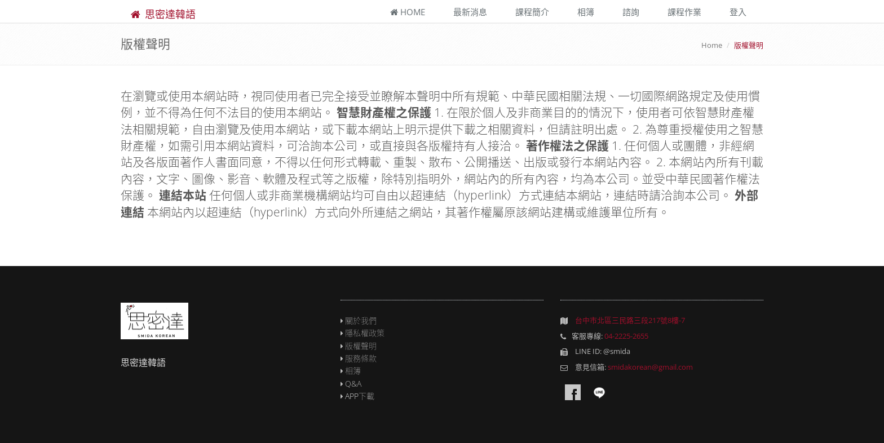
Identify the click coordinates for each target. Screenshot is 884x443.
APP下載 (359, 396)
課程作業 (684, 11)
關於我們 (361, 320)
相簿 (585, 11)
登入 (738, 11)
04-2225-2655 (626, 336)
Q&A (353, 383)
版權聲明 (361, 345)
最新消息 (470, 11)
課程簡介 (532, 11)
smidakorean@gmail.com (650, 367)
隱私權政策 (364, 332)
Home (407, 11)
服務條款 (361, 358)
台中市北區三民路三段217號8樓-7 (630, 320)
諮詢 (630, 11)
